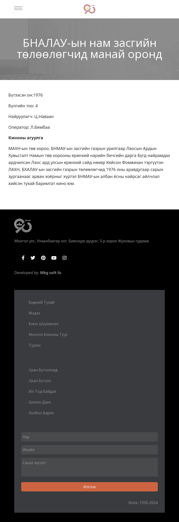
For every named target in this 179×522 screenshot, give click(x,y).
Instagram (64, 258)
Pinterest (43, 258)
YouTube (54, 258)
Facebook (23, 258)
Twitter (33, 258)
